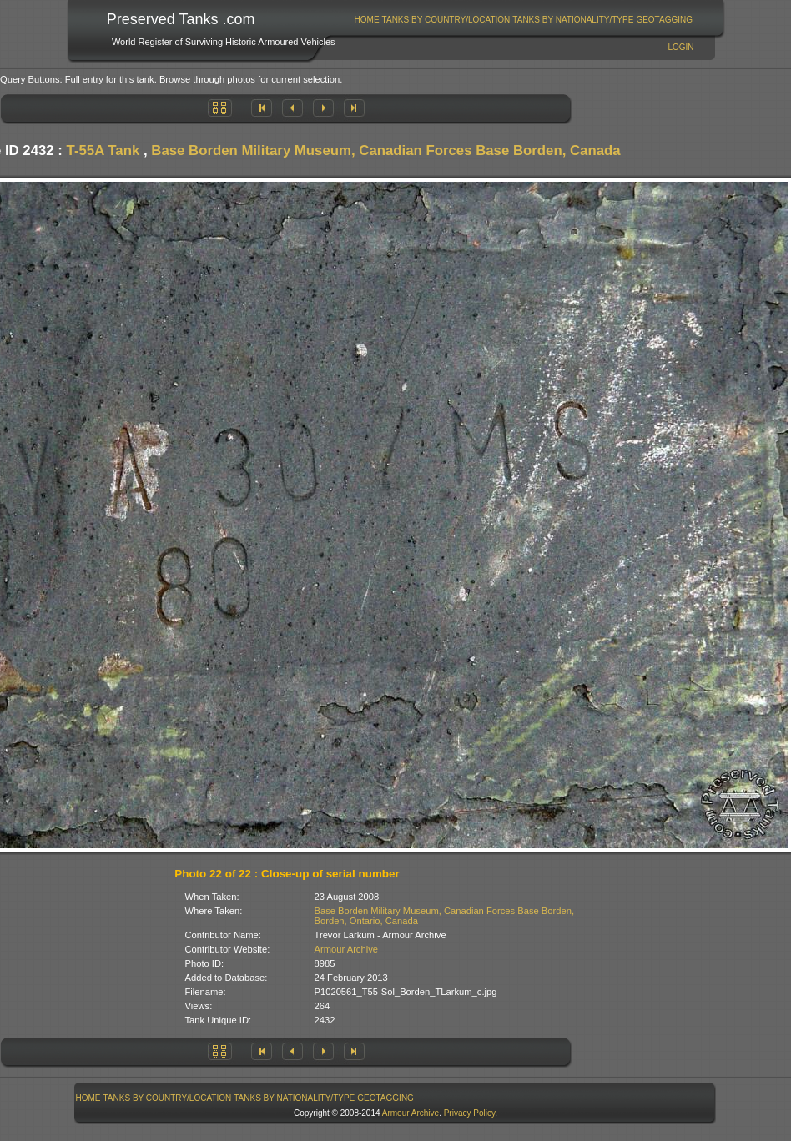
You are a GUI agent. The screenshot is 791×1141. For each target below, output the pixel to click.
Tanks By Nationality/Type (572, 19)
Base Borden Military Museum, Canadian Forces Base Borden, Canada (385, 150)
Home (367, 19)
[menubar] (523, 19)
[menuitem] (366, 19)
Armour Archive (346, 949)
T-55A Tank (103, 150)
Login (680, 47)
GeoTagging (664, 19)
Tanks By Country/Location (446, 19)
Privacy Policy (470, 1113)
